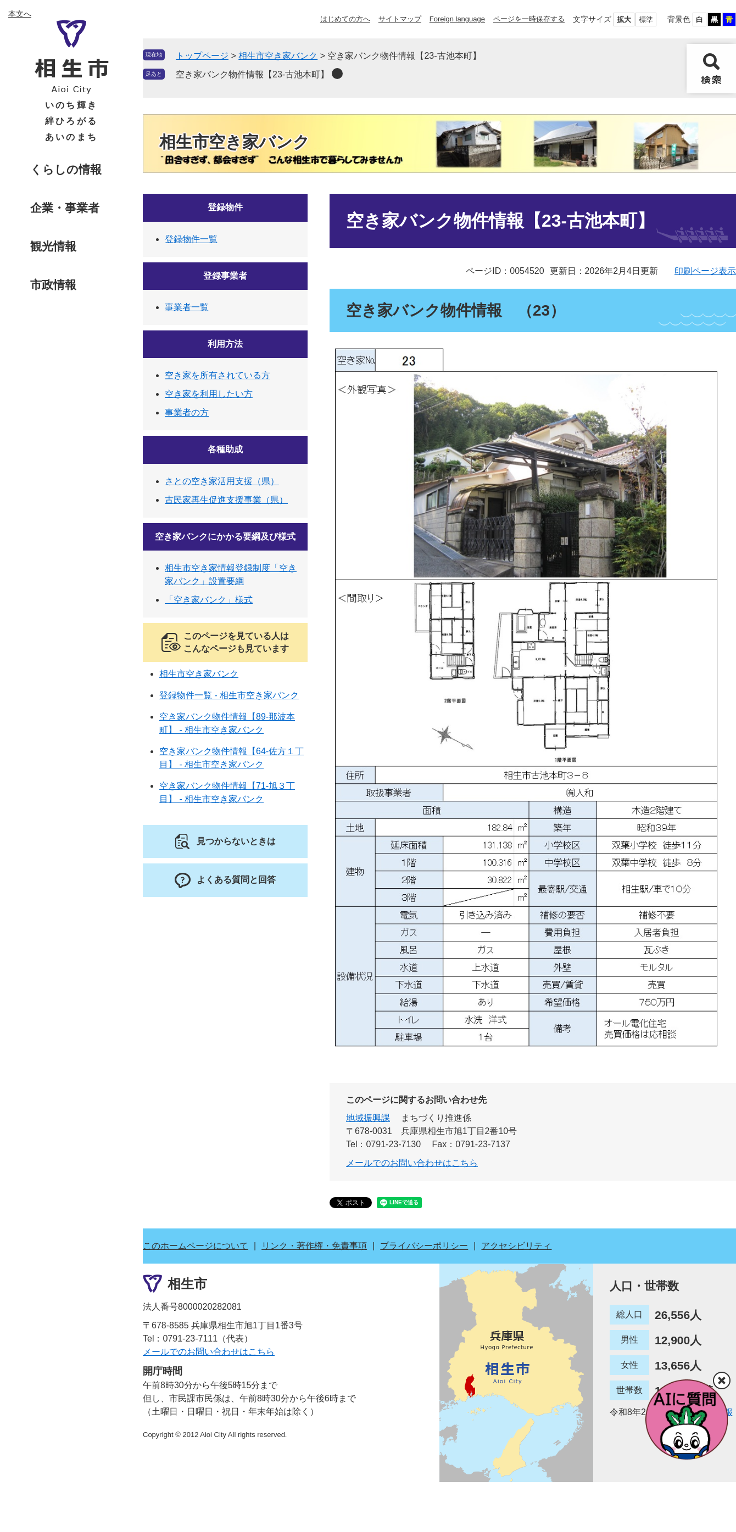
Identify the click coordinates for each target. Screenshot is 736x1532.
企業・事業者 (64, 207)
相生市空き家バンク (277, 55)
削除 (337, 73)
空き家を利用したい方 (209, 394)
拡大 (624, 19)
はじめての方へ (345, 19)
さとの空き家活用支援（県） (222, 481)
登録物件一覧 (191, 239)
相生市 (187, 1283)
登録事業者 (225, 275)
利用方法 (225, 344)
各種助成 (225, 449)
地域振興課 (368, 1118)
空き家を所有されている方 (217, 375)
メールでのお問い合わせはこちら (412, 1163)
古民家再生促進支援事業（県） (226, 499)
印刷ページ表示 (705, 271)
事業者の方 (187, 412)
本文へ (19, 13)
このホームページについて (195, 1245)
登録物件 (225, 207)
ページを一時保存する (529, 19)
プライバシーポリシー (424, 1245)
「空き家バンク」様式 (209, 599)
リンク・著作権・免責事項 (314, 1245)
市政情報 (53, 284)
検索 (711, 68)
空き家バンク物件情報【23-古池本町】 (252, 74)
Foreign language (457, 19)
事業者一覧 (187, 307)
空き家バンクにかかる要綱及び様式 (225, 536)
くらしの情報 (66, 169)
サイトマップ (399, 19)
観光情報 (53, 246)
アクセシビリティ (516, 1245)
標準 (646, 19)
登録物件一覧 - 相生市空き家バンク (229, 695)
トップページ (202, 55)
